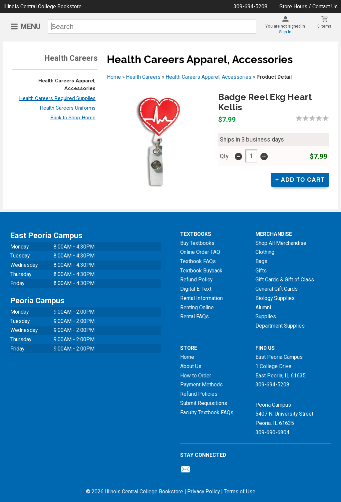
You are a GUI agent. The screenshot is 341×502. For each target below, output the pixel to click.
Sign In (285, 32)
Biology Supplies (275, 298)
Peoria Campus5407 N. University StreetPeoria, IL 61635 (284, 414)
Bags (261, 261)
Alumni (263, 307)
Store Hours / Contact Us (308, 6)
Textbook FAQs (198, 261)
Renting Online (197, 307)
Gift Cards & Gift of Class (284, 279)
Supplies (265, 316)
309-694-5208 (250, 6)
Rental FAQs (194, 316)
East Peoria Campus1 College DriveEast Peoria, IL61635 (280, 366)
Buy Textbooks (197, 243)
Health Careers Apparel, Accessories (208, 77)
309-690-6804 (272, 432)
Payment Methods (201, 384)
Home (114, 77)
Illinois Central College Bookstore (42, 6)
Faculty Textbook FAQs (206, 412)
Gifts (261, 270)
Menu (31, 26)
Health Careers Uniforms (68, 108)
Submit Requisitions (203, 403)
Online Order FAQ (200, 252)
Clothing (264, 252)
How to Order (195, 375)
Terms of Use (239, 491)
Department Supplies (280, 326)
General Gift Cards (276, 289)
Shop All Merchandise (280, 243)
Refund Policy (196, 279)
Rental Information (201, 298)
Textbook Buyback (201, 270)
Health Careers (143, 77)
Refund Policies (198, 394)
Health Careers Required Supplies (57, 98)
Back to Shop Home (73, 118)
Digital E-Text (195, 289)
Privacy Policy (203, 491)
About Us (190, 366)
